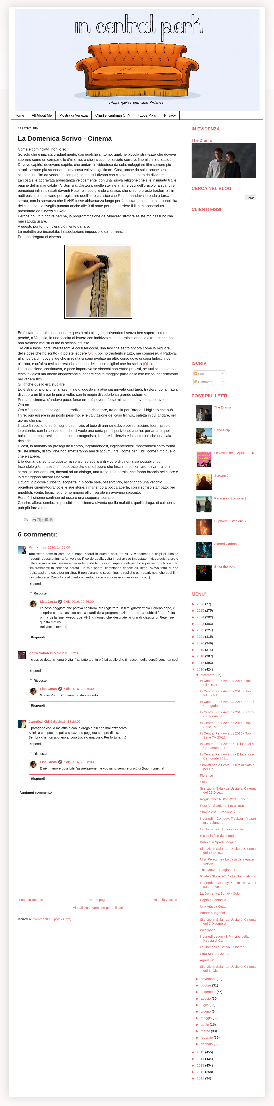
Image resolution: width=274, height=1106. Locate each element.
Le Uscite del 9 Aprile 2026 (234, 453)
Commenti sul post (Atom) (52, 919)
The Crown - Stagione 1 (217, 870)
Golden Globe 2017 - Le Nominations (227, 876)
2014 (201, 1059)
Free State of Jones (214, 953)
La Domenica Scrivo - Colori (221, 893)
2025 (201, 610)
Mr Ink (33, 547)
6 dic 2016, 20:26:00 (78, 601)
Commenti (203, 382)
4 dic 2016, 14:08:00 (55, 547)
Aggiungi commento (36, 792)
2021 (201, 636)
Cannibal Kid (39, 721)
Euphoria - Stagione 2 (230, 521)
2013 (201, 1065)
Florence (206, 775)
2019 (201, 650)
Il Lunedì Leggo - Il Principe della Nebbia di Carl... (224, 938)
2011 (201, 1078)
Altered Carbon (225, 544)
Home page (98, 900)
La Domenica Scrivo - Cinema (222, 947)
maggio (207, 1018)
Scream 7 (221, 475)
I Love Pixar (147, 115)
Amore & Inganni (212, 913)
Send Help (222, 430)
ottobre (206, 985)
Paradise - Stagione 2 (230, 498)
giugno (206, 1011)
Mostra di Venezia (73, 115)
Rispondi (35, 584)
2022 (201, 630)
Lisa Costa (48, 601)
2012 (201, 1072)
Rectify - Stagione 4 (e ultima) (222, 805)
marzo (206, 1031)
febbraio (207, 1037)
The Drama (202, 140)
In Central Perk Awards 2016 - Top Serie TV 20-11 (225, 735)
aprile (205, 1024)
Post (199, 374)
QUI (91, 353)
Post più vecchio (165, 900)
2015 (201, 1052)
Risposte (40, 593)
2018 (201, 656)
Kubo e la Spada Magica (218, 842)
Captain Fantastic (213, 900)
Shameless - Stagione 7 (217, 812)
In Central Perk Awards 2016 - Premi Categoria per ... (227, 704)
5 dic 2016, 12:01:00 (69, 653)
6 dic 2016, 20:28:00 (78, 762)
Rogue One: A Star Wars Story (222, 799)
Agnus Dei (207, 960)
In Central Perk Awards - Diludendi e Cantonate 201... (227, 746)
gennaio (207, 1044)
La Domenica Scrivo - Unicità (221, 829)
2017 (201, 662)
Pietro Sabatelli (41, 653)
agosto (206, 998)
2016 (201, 669)
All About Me (42, 115)
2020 (201, 643)
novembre (209, 979)
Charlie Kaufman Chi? (112, 115)
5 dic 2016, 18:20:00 (65, 721)
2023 (201, 623)
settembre (209, 992)
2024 (201, 617)
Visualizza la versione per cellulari (98, 908)
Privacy (170, 115)
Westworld (208, 930)
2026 (201, 604)
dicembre (208, 675)
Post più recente (31, 900)
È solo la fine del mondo (218, 836)
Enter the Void (224, 566)
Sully (203, 782)
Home (19, 115)
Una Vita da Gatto (213, 906)
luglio (205, 1005)
